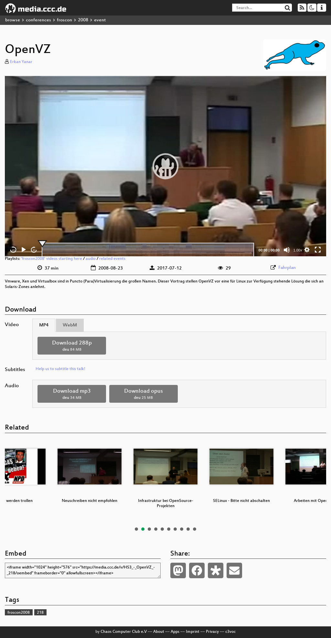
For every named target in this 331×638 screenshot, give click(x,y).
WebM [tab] (70, 325)
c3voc (230, 632)
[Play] (23, 250)
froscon (64, 20)
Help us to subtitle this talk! (60, 369)
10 (194, 529)
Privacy (212, 632)
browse (12, 20)
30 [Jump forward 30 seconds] (34, 250)
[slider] (147, 249)
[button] (165, 166)
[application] (165, 166)
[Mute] (286, 250)
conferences (38, 20)
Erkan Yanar (21, 62)
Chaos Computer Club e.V (124, 632)
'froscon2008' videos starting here (51, 259)
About (158, 632)
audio (91, 259)
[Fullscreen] (318, 250)
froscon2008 (18, 613)
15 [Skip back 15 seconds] (13, 250)
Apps (175, 632)
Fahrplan (287, 268)
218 (40, 613)
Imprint (192, 632)
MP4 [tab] (43, 325)
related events (112, 259)
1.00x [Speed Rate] (298, 250)
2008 (83, 20)
